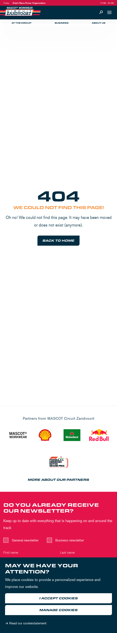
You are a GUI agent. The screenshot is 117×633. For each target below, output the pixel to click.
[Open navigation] (109, 12)
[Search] (101, 12)
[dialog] (58, 595)
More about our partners (58, 480)
